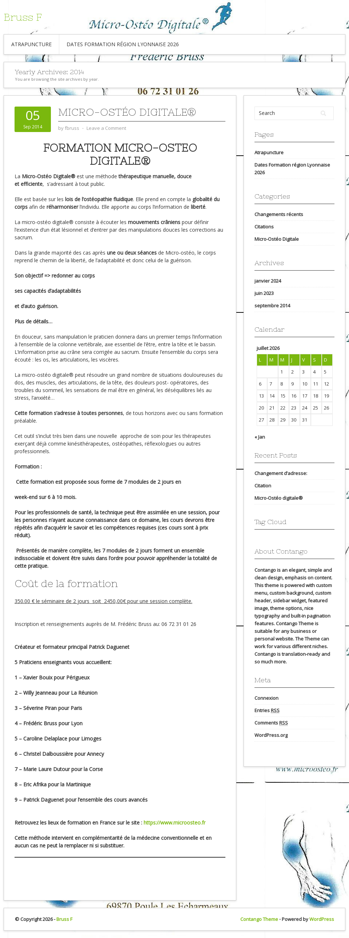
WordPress (321, 919)
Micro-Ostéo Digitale (276, 239)
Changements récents (278, 214)
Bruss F (23, 17)
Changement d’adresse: (280, 473)
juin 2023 (264, 293)
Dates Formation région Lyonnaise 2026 (123, 44)
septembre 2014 (272, 305)
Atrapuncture (31, 44)
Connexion (266, 698)
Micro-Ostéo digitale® (127, 112)
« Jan (259, 437)
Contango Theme (259, 919)
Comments (271, 722)
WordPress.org (271, 735)
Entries (267, 710)
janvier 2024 (267, 281)
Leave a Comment (106, 128)
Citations (264, 226)
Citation (262, 485)
